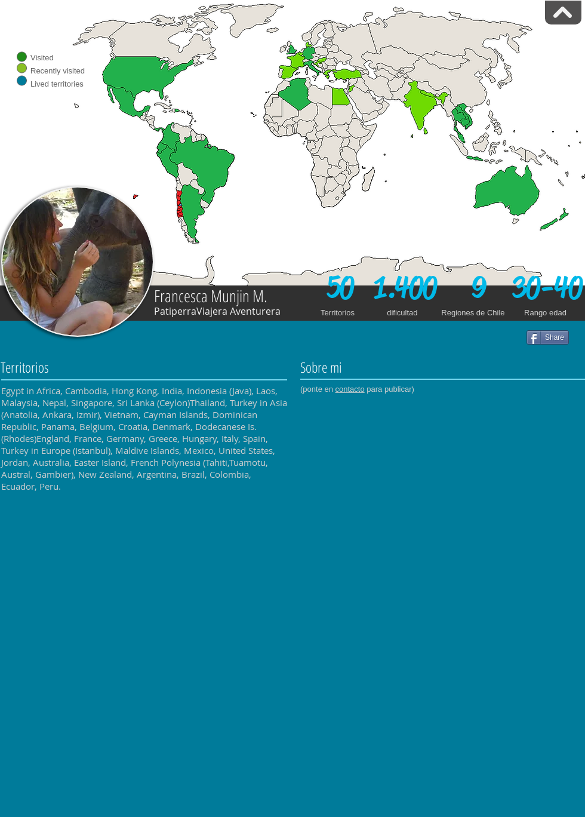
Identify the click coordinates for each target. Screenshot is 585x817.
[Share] (547, 337)
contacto (350, 389)
